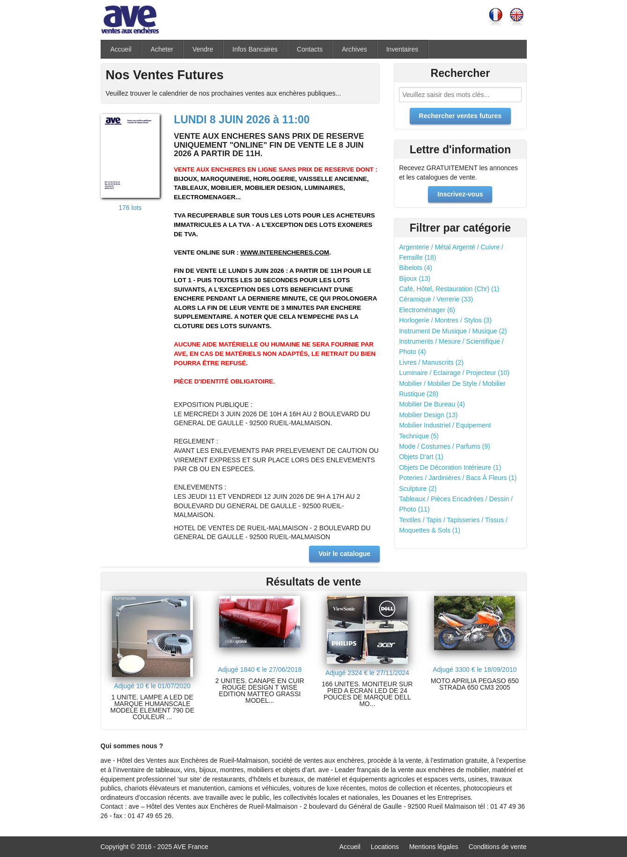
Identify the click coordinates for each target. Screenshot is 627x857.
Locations (385, 846)
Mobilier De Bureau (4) (432, 404)
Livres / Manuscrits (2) (431, 362)
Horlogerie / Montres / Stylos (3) (445, 320)
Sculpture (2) (417, 488)
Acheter (162, 49)
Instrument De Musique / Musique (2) (453, 331)
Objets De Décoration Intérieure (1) (450, 467)
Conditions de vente (498, 846)
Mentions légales (433, 846)
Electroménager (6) (427, 310)
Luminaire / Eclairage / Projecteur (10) (454, 372)
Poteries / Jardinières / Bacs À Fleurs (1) (457, 477)
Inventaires (402, 49)
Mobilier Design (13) (428, 415)
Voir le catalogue (344, 553)
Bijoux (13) (414, 278)
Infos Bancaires (255, 49)
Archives (354, 49)
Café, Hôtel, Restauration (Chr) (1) (449, 289)
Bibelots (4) (415, 267)
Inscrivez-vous (460, 194)
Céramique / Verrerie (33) (436, 299)
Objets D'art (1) (421, 456)
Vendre (202, 49)
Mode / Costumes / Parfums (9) (444, 446)
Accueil (121, 49)
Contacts (310, 49)
